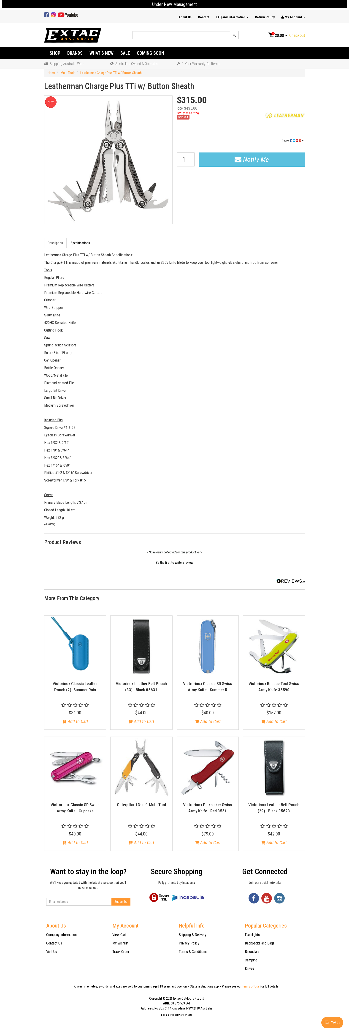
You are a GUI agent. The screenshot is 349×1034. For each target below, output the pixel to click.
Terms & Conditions (193, 952)
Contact (203, 17)
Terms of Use (251, 986)
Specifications (80, 243)
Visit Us (51, 952)
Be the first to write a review (174, 563)
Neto (189, 1014)
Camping (251, 960)
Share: (293, 140)
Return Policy (265, 17)
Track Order (120, 952)
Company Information (61, 935)
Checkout (297, 35)
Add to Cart (75, 721)
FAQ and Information (232, 17)
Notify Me (252, 159)
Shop (55, 53)
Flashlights (252, 935)
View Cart (119, 935)
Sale (125, 53)
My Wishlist (120, 943)
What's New (101, 53)
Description (55, 243)
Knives (249, 968)
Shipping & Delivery (192, 935)
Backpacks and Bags (259, 943)
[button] (174, 562)
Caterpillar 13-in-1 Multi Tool (141, 804)
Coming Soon (150, 53)
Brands (75, 53)
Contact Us (54, 943)
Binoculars (252, 952)
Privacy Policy (189, 943)
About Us (185, 17)
